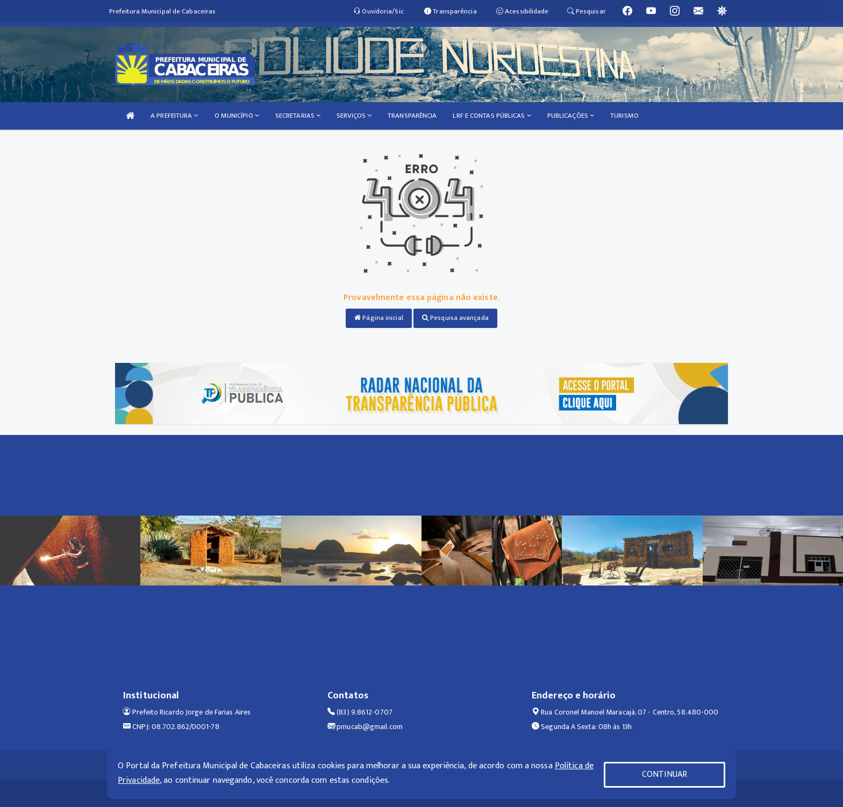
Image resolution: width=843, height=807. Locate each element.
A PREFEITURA (174, 116)
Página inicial (378, 318)
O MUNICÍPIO (237, 116)
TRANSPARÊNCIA (412, 116)
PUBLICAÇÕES (570, 116)
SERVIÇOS (354, 116)
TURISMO (624, 116)
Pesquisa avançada (455, 318)
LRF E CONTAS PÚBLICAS (492, 116)
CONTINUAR (664, 774)
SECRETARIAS (297, 116)
